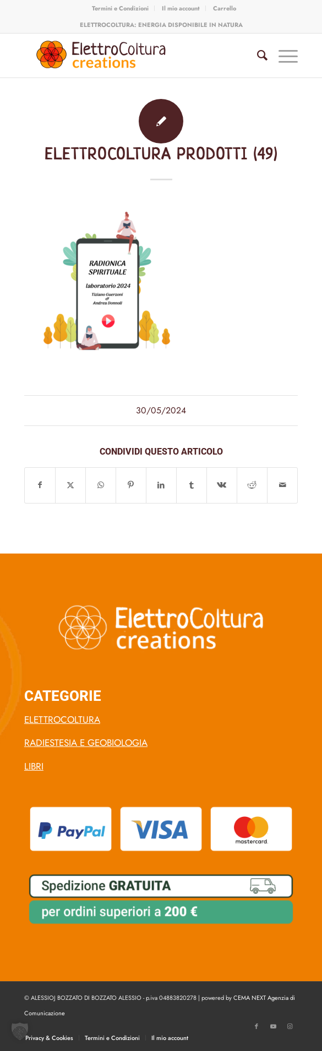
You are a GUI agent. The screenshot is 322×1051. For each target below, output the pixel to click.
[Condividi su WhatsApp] (101, 485)
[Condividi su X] (70, 485)
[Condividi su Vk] (222, 485)
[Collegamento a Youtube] (273, 1026)
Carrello (224, 8)
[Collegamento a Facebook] (256, 1026)
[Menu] (283, 56)
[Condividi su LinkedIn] (161, 485)
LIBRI (33, 766)
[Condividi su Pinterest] (131, 485)
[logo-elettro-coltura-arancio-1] (133, 56)
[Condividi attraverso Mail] (282, 485)
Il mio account (181, 8)
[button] (20, 1031)
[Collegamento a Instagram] (289, 1026)
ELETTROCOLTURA (62, 719)
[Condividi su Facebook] (40, 485)
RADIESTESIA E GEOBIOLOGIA (86, 742)
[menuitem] (120, 8)
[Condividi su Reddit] (252, 485)
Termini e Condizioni (120, 8)
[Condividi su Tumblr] (191, 485)
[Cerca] (257, 56)
